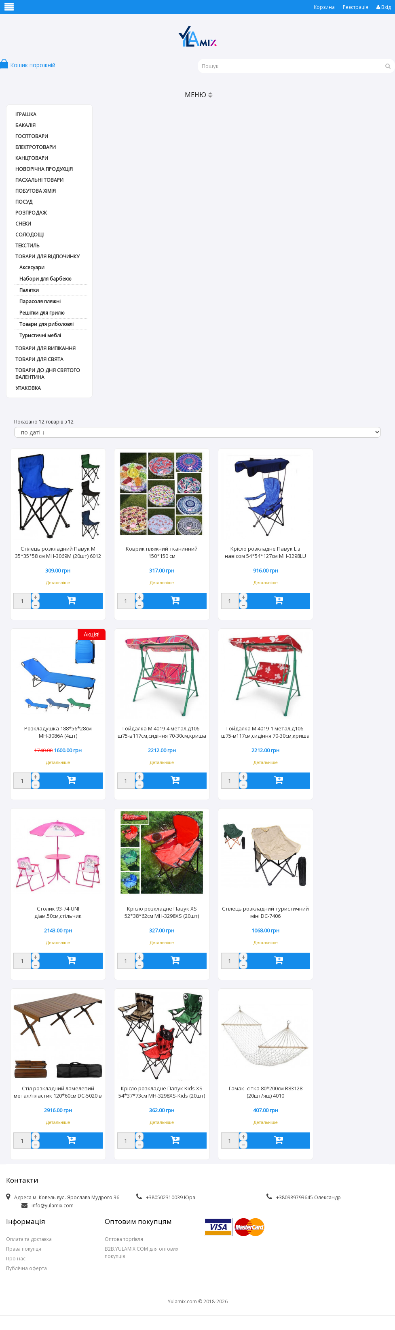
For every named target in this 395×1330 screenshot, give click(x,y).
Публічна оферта (26, 1268)
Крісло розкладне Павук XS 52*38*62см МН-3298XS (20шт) (162, 912)
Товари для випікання (45, 348)
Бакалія (25, 125)
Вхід (383, 7)
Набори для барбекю (45, 278)
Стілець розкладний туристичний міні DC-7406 (265, 912)
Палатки (29, 290)
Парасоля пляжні (40, 301)
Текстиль (27, 245)
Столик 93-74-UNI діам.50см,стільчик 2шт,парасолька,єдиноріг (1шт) (57, 913)
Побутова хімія (35, 190)
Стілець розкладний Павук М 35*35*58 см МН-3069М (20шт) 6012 (58, 552)
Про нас (15, 1258)
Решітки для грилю (42, 312)
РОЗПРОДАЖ (30, 212)
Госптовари (31, 136)
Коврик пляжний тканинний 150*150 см (162, 552)
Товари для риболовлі (46, 324)
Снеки (23, 223)
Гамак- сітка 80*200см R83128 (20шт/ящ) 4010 (265, 1092)
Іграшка (25, 114)
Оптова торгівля (124, 1239)
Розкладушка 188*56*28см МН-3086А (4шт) (58, 732)
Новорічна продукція (44, 169)
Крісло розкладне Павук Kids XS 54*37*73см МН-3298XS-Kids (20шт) (161, 1092)
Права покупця (23, 1248)
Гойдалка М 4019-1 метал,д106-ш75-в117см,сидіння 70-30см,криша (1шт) (265, 733)
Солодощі (29, 234)
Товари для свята (39, 359)
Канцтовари (31, 158)
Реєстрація (355, 7)
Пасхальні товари (39, 180)
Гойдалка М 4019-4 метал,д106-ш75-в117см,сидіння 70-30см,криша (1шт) (162, 733)
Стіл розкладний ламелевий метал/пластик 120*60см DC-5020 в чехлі (58, 1093)
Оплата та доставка (29, 1239)
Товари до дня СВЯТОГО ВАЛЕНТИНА (47, 374)
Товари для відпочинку (47, 256)
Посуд (23, 201)
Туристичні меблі (40, 335)
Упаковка (28, 388)
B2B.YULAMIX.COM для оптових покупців (141, 1252)
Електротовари (35, 147)
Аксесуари (31, 267)
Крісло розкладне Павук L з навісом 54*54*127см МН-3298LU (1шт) (265, 553)
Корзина (324, 7)
